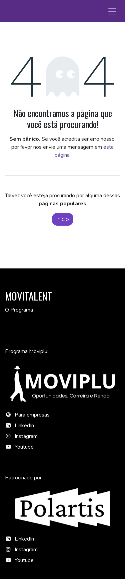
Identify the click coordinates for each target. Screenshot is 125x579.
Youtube (24, 447)
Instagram (26, 436)
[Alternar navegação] (112, 11)
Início (62, 219)
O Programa (19, 310)
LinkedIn (24, 425)
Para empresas (32, 415)
